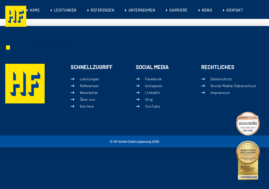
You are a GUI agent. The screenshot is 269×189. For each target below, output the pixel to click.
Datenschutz (221, 79)
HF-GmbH (19, 47)
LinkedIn (152, 92)
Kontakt (234, 10)
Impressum (220, 92)
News (207, 10)
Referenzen (102, 10)
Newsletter (89, 92)
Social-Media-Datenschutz (233, 85)
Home (35, 10)
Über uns (87, 99)
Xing (149, 99)
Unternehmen (141, 10)
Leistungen (65, 10)
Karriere (178, 10)
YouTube (152, 106)
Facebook (153, 79)
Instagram (154, 85)
